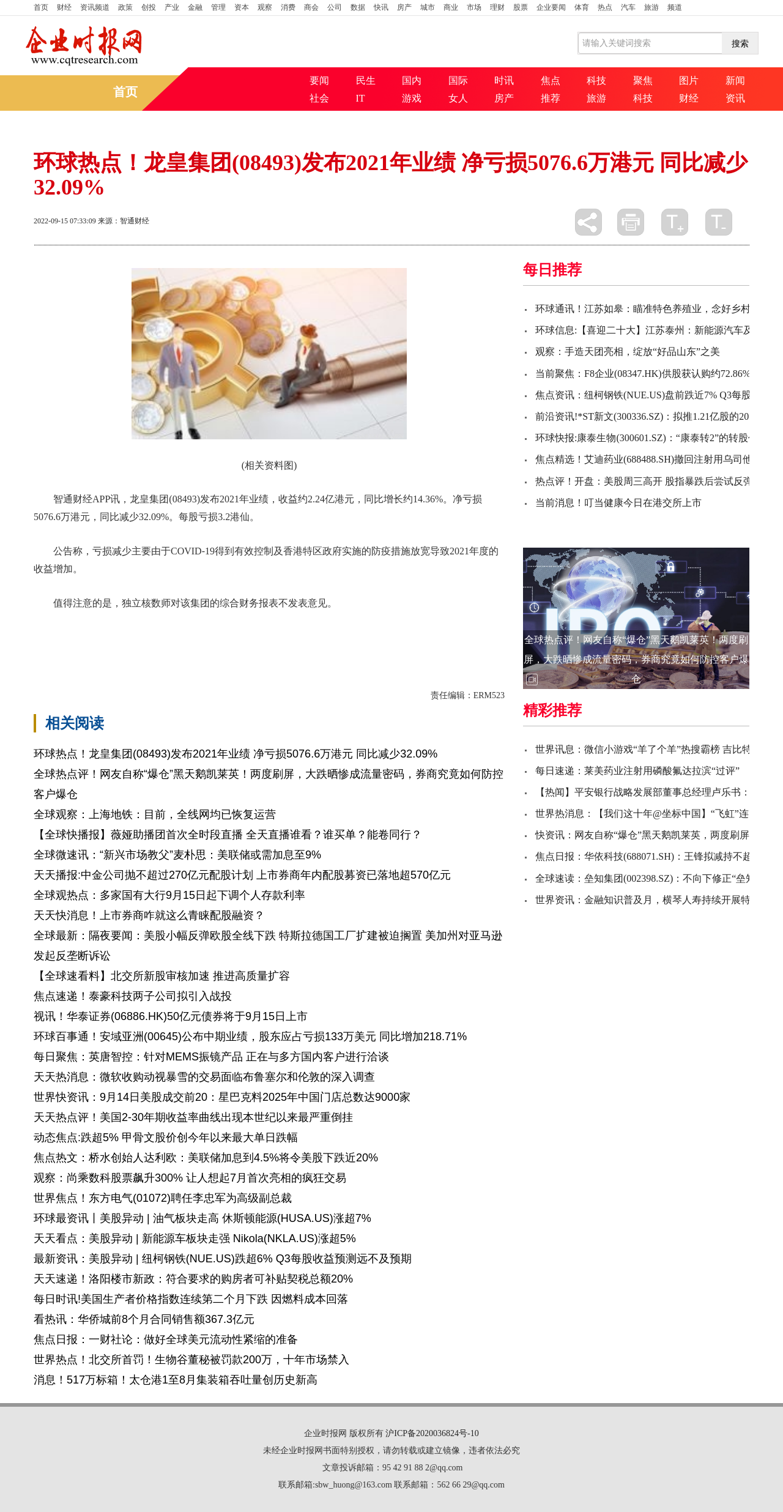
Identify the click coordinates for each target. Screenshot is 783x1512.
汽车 (628, 7)
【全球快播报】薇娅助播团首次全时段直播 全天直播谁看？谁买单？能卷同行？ (228, 835)
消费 (288, 7)
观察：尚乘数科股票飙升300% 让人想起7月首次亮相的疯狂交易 (190, 1178)
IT (360, 98)
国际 (458, 80)
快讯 (381, 7)
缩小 (718, 222)
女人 (458, 98)
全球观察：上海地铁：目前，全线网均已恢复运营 (155, 814)
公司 (334, 7)
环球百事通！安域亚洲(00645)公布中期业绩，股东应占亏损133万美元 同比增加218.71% (250, 1036)
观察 (265, 7)
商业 (450, 7)
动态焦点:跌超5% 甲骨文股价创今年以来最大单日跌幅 (166, 1137)
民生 (366, 80)
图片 (689, 80)
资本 (241, 7)
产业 (172, 7)
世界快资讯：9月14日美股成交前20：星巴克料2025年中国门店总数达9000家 (222, 1097)
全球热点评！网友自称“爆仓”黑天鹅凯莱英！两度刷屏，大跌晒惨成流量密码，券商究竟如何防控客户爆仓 (636, 659)
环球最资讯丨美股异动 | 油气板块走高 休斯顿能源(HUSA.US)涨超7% (202, 1218)
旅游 (651, 7)
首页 (41, 7)
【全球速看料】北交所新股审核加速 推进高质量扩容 (162, 976)
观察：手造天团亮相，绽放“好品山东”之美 (627, 351)
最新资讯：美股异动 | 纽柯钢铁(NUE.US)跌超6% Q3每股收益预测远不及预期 (223, 1259)
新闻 (735, 80)
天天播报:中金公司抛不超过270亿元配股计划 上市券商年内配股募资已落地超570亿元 (242, 875)
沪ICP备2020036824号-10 (431, 1433)
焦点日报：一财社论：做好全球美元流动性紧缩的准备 (166, 1339)
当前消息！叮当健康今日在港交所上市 (618, 502)
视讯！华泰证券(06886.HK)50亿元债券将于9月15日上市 (171, 1016)
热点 (605, 7)
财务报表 (136, 634)
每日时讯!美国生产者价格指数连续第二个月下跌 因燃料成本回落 (191, 1299)
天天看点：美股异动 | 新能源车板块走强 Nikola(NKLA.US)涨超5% (195, 1238)
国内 (411, 80)
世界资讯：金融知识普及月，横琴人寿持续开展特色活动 (657, 900)
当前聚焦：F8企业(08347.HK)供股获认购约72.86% (643, 373)
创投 (148, 7)
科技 (596, 80)
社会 (319, 98)
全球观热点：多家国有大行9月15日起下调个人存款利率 (169, 895)
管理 (218, 7)
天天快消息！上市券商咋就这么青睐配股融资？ (149, 915)
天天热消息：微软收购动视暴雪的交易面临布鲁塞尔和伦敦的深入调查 (204, 1077)
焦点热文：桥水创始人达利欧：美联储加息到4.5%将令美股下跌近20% (206, 1158)
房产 (404, 7)
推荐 (550, 98)
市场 (474, 7)
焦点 (550, 80)
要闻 (319, 80)
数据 (358, 7)
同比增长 (178, 634)
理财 (497, 7)
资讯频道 (94, 7)
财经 (64, 7)
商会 (311, 7)
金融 (195, 7)
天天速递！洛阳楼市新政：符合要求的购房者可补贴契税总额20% (193, 1279)
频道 (674, 7)
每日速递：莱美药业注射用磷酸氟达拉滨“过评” (637, 770)
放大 (674, 222)
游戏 (411, 98)
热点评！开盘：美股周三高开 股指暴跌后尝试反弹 (644, 481)
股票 (520, 7)
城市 (427, 7)
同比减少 (94, 634)
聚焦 (643, 80)
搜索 (740, 43)
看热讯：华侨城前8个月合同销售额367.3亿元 (144, 1319)
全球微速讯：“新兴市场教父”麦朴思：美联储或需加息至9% (177, 855)
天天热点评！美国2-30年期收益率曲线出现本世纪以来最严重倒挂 (193, 1117)
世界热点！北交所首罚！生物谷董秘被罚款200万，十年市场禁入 (191, 1360)
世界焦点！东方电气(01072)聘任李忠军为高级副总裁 (163, 1198)
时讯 (504, 80)
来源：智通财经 (123, 221)
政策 (125, 7)
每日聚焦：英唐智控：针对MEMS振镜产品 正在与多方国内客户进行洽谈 (211, 1057)
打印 (630, 222)
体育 (581, 7)
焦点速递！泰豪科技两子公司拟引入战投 (133, 996)
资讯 (735, 98)
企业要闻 (551, 7)
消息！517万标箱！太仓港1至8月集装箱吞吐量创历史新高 (175, 1380)
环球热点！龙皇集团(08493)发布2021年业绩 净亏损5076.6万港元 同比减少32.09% (235, 754)
